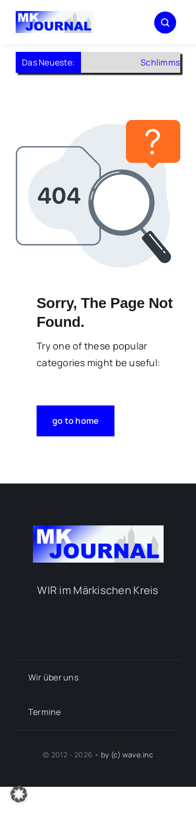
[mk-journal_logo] (55, 15)
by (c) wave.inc (127, 755)
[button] (19, 794)
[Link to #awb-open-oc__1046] (165, 23)
